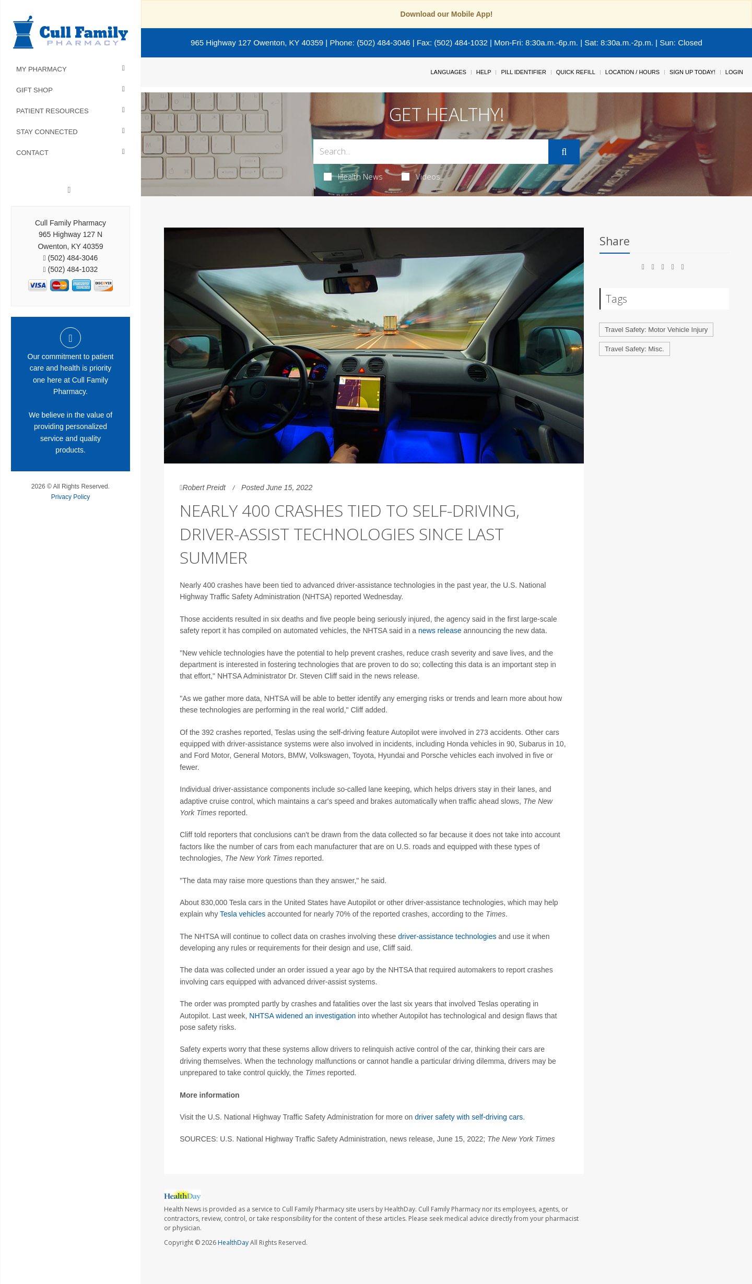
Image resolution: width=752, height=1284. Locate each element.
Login (734, 72)
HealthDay (233, 1242)
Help (483, 72)
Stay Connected (47, 132)
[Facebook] (69, 190)
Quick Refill (575, 72)
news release (440, 630)
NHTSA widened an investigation (302, 1016)
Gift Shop (34, 90)
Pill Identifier (523, 72)
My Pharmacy (41, 69)
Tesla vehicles (242, 914)
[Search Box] (431, 151)
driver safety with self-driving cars (469, 1117)
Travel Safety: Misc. (634, 349)
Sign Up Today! (692, 72)
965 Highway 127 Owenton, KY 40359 (257, 42)
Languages (448, 72)
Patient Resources (52, 111)
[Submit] (564, 151)
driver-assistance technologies (447, 936)
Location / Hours (632, 72)
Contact (32, 153)
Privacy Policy (70, 497)
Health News (353, 176)
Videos (421, 176)
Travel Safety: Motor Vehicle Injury (656, 330)
